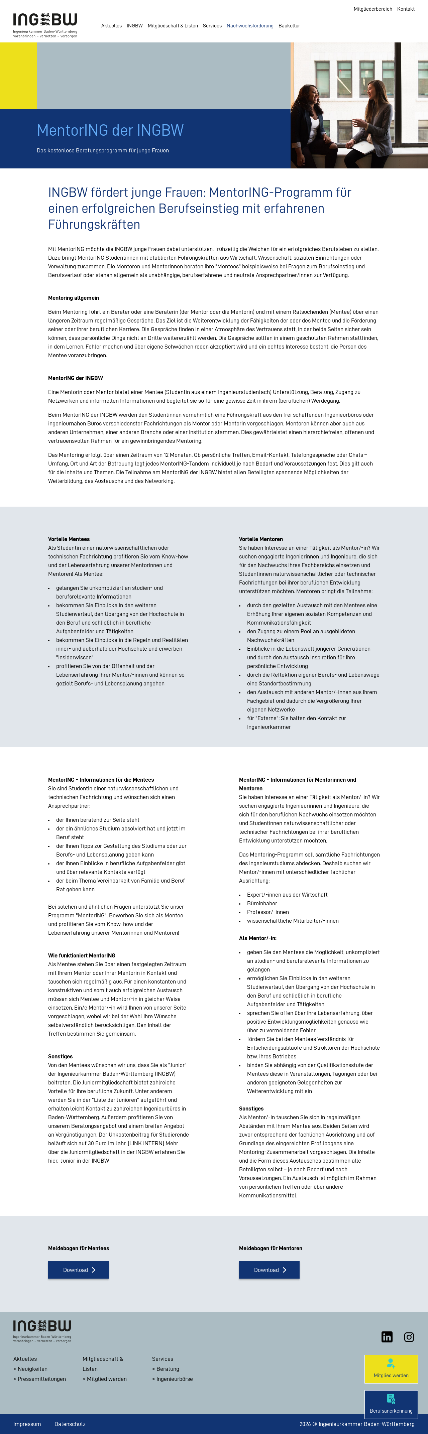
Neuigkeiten (32, 1369)
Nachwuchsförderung (250, 25)
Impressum (27, 1424)
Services (212, 25)
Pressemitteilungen (42, 1379)
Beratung (167, 1369)
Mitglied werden (107, 1379)
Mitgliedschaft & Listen (173, 25)
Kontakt (406, 9)
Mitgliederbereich (373, 9)
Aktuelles (111, 25)
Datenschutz (70, 1424)
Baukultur (289, 25)
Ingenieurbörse (174, 1379)
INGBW (135, 25)
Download (75, 1270)
